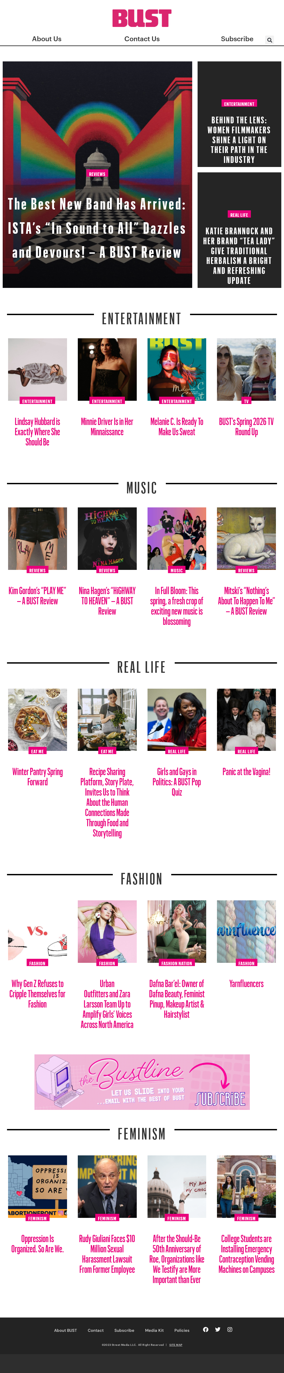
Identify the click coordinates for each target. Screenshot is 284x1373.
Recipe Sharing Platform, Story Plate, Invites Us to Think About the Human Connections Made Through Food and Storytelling (107, 800)
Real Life (239, 214)
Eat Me (37, 750)
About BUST (65, 1330)
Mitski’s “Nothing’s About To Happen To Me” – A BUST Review (246, 598)
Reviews (97, 129)
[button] (269, 40)
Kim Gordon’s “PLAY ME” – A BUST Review (37, 593)
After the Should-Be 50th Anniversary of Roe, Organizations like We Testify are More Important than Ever (176, 1257)
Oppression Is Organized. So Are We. (37, 1241)
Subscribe (124, 1330)
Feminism (142, 1130)
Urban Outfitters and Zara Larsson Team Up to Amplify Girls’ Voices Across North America (107, 1002)
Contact (96, 1330)
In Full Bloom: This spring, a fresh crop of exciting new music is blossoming (176, 604)
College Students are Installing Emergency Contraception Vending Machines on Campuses (247, 1252)
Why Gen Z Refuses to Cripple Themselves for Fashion (37, 991)
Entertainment (239, 103)
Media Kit (154, 1330)
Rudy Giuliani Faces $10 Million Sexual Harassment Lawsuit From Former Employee (107, 1252)
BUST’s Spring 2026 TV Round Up (246, 424)
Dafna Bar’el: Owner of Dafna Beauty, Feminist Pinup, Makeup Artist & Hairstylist (177, 997)
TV (246, 400)
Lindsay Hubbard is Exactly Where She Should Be (37, 429)
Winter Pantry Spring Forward (37, 774)
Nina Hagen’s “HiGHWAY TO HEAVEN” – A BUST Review (107, 598)
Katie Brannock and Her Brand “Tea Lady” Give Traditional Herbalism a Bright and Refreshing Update (239, 254)
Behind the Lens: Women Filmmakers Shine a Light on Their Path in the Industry (239, 138)
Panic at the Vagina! (247, 769)
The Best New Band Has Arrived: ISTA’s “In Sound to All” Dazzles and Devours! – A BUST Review (97, 199)
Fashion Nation (177, 962)
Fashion (142, 875)
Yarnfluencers (246, 981)
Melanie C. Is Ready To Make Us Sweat (176, 424)
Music (142, 484)
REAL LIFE (142, 663)
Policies (182, 1330)
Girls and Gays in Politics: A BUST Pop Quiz (177, 779)
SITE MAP (175, 1344)
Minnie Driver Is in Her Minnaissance (107, 424)
